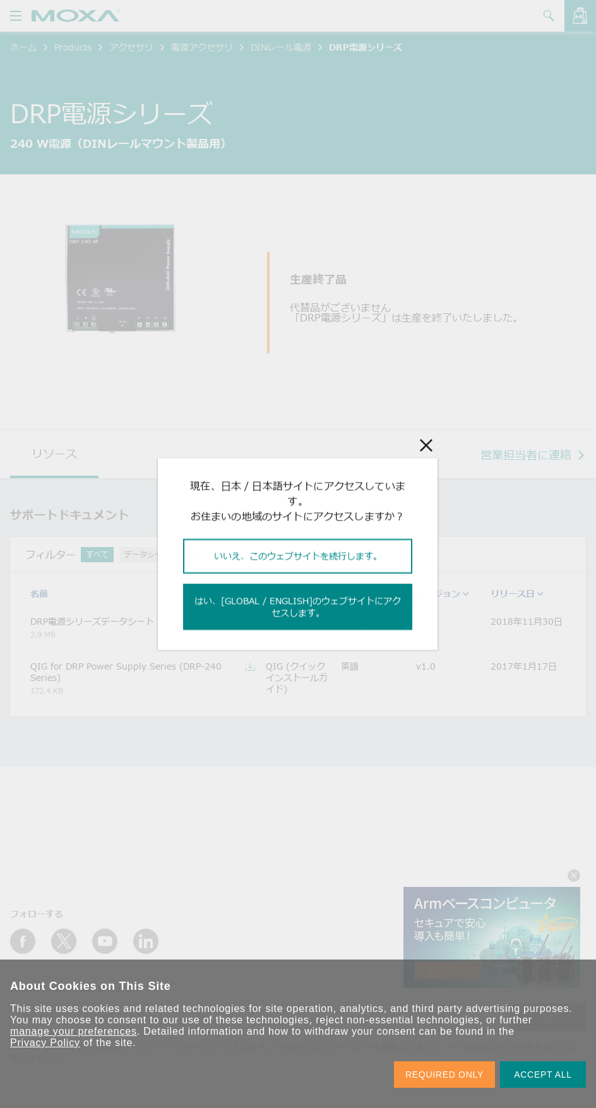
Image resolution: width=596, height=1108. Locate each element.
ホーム (23, 47)
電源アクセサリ (202, 47)
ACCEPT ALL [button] (543, 1074)
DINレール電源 (281, 47)
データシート (147, 554)
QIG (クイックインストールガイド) (246, 554)
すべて (97, 554)
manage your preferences (73, 1031)
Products (73, 47)
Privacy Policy (45, 1042)
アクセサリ (131, 47)
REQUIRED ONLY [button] (444, 1074)
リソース (54, 453)
